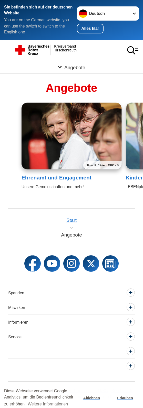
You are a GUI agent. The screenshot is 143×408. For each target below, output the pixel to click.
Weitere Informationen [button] (48, 404)
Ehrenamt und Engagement (56, 177)
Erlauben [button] (125, 398)
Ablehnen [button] (91, 398)
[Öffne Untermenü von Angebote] (71, 67)
